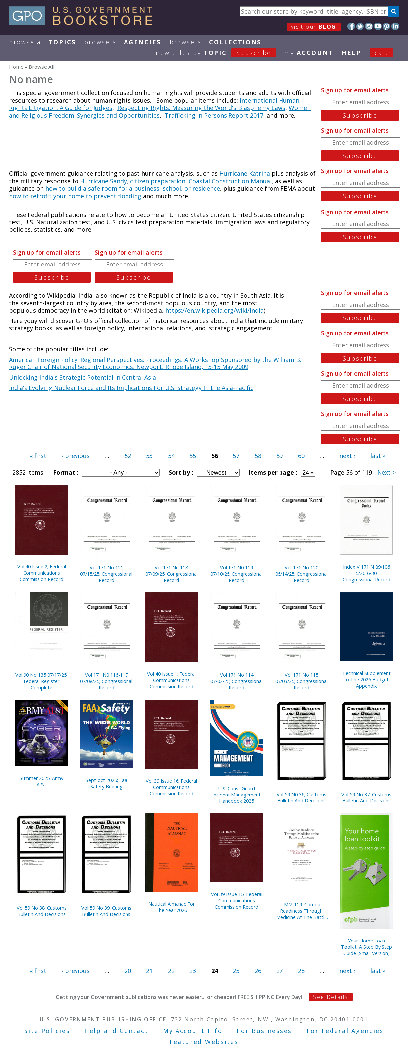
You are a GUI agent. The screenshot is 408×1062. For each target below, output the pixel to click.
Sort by (180, 472)
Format (65, 472)
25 (236, 971)
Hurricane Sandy (103, 181)
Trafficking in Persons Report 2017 (214, 115)
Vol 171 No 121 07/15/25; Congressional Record (106, 573)
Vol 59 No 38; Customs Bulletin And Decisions (42, 911)
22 (171, 971)
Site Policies (47, 1031)
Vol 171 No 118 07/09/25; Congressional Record (171, 573)
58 (258, 455)
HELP (351, 53)
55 (192, 455)
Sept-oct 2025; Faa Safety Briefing (106, 783)
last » (377, 455)
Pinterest (386, 26)
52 (128, 455)
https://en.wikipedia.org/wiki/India (214, 310)
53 (149, 455)
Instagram (369, 26)
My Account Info (193, 1031)
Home (16, 66)
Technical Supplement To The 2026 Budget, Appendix (366, 679)
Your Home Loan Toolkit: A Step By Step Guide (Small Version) (366, 947)
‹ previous (76, 455)
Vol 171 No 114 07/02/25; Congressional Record (236, 681)
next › (347, 455)
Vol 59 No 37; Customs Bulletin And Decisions (366, 797)
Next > (386, 472)
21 (149, 971)
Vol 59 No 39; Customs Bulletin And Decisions (106, 911)
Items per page (272, 472)
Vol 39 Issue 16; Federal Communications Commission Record (171, 787)
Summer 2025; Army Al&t (41, 781)
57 (236, 455)
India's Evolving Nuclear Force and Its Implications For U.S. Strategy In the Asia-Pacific (131, 388)
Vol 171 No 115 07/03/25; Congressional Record (301, 681)
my (308, 53)
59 (279, 455)
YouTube (378, 26)
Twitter (360, 26)
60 (301, 455)
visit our (313, 26)
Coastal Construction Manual (230, 181)
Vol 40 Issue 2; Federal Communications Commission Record (41, 572)
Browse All (42, 42)
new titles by (220, 53)
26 (258, 971)
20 (128, 971)
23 (192, 971)
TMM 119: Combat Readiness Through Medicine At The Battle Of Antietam (301, 910)
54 (171, 455)
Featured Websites (204, 1042)
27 (279, 971)
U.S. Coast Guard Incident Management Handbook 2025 (236, 794)
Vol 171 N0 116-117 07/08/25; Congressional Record (106, 681)
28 (301, 971)
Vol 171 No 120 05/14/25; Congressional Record (301, 573)
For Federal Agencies (345, 1031)
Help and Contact (116, 1031)
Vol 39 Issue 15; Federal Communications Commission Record (236, 900)
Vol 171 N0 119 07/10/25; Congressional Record (236, 573)
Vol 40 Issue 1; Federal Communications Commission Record (171, 680)
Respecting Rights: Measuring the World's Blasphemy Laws (201, 108)
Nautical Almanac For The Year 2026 (171, 907)
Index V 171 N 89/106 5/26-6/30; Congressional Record (366, 573)
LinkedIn (395, 26)
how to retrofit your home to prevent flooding (75, 196)
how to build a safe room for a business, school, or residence (132, 188)
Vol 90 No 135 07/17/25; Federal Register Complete (41, 681)
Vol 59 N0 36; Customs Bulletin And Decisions (301, 797)
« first (38, 455)
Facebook (351, 26)
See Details (330, 997)
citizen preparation (157, 181)
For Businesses (264, 1031)
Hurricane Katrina (244, 173)
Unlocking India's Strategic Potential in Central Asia (82, 377)
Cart (381, 53)
